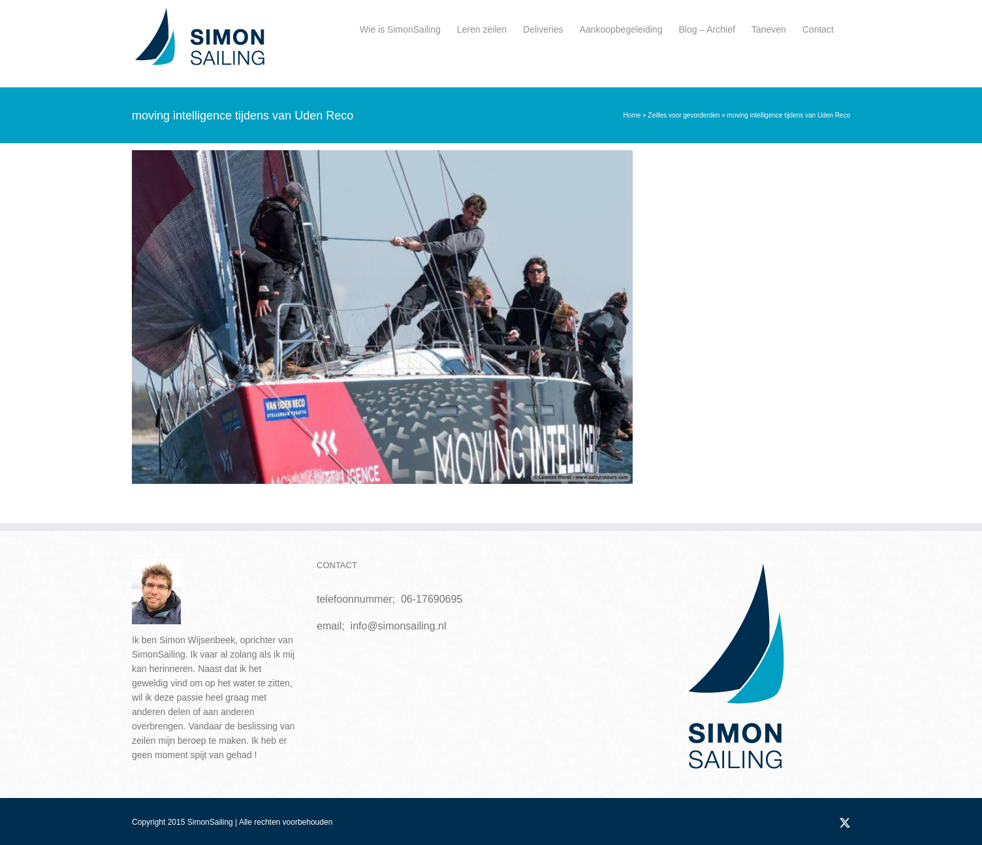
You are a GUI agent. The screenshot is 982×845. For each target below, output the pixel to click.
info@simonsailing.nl (399, 625)
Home (632, 115)
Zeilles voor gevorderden (684, 115)
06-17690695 (431, 599)
